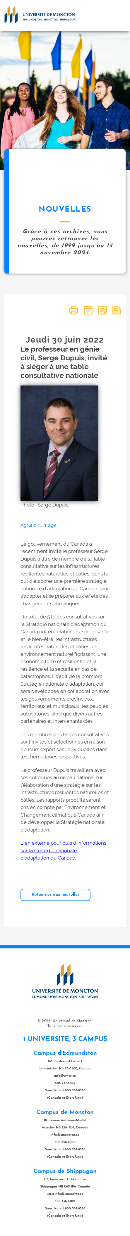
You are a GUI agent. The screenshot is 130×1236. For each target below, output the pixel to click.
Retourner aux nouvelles (55, 895)
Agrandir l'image (38, 525)
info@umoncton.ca (65, 1135)
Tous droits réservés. (65, 1026)
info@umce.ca (65, 1076)
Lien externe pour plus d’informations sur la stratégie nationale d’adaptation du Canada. (63, 850)
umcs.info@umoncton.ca (65, 1194)
